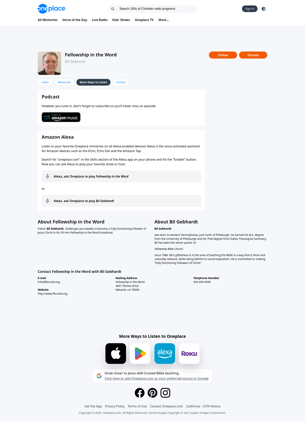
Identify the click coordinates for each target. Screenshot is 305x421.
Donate (253, 55)
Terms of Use (137, 406)
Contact (121, 82)
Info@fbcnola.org (49, 282)
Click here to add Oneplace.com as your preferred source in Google (157, 378)
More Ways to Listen (93, 82)
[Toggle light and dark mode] (263, 8)
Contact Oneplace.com (166, 406)
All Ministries (47, 20)
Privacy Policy (115, 406)
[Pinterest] (152, 393)
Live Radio (100, 20)
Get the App (93, 406)
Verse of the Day (74, 20)
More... (164, 20)
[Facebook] (140, 393)
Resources (64, 82)
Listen (45, 82)
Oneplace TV (144, 20)
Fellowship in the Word (91, 54)
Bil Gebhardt (75, 61)
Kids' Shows (121, 20)
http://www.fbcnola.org (52, 293)
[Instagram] (165, 393)
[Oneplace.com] (51, 9)
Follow (223, 55)
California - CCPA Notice (203, 406)
